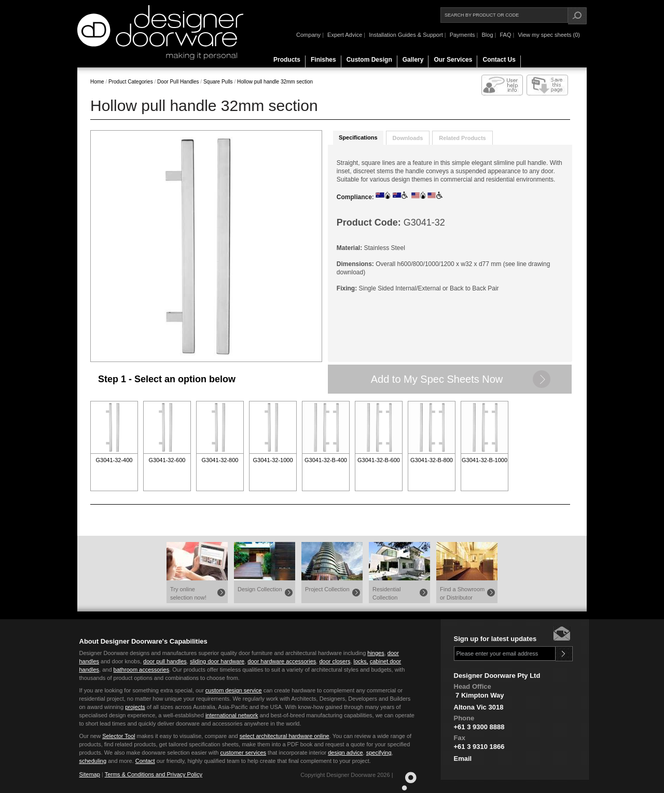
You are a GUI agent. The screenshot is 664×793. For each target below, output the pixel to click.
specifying (379, 752)
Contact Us (498, 59)
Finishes (323, 59)
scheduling (93, 761)
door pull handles (165, 661)
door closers (334, 661)
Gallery (413, 59)
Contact (145, 761)
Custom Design (369, 59)
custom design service (233, 690)
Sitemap (89, 774)
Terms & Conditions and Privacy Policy (153, 774)
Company (308, 35)
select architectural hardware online (284, 736)
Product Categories (131, 82)
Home (97, 82)
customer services (243, 752)
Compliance (354, 197)
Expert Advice (344, 35)
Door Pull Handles (177, 82)
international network (231, 715)
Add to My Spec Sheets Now (437, 379)
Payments (462, 35)
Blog (487, 35)
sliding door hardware (217, 661)
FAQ (505, 35)
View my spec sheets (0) (549, 35)
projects (135, 707)
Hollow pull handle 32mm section (275, 82)
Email (463, 758)
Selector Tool (118, 736)
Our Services (453, 59)
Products (286, 59)
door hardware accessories (281, 661)
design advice (345, 752)
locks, (361, 661)
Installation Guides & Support (405, 35)
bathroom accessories (142, 669)
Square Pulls (217, 82)
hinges (375, 653)
